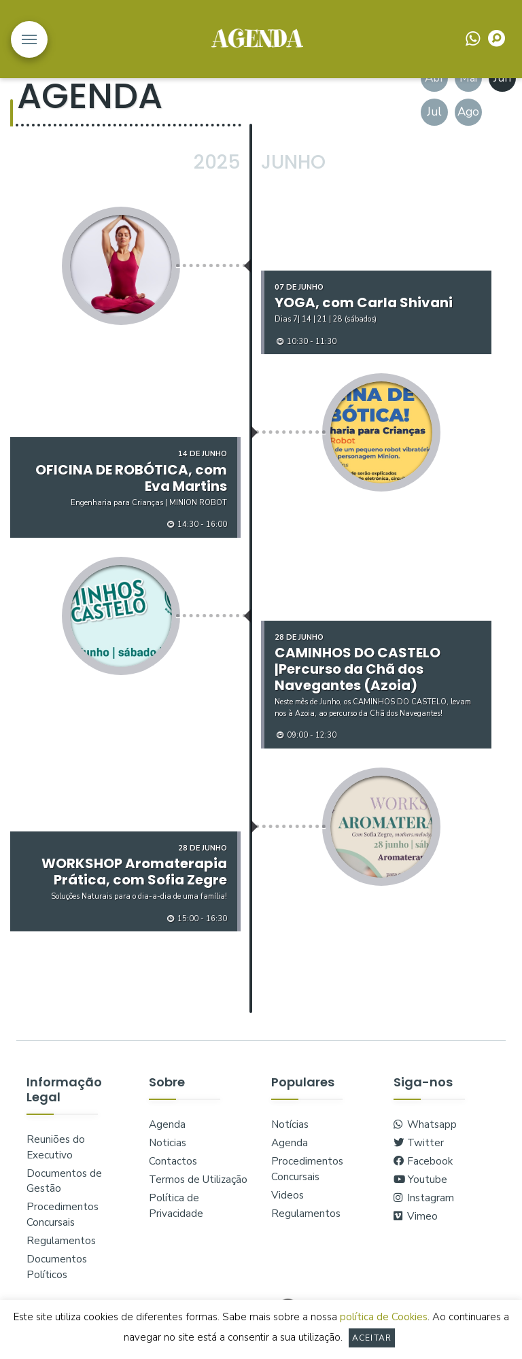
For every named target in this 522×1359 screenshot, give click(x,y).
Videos (287, 1195)
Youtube (420, 1179)
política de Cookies (384, 1317)
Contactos (173, 1161)
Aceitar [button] (372, 1337)
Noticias (167, 1143)
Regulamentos (61, 1241)
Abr (435, 78)
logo (257, 38)
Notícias (290, 1124)
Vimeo (416, 1216)
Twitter (419, 1143)
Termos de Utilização (198, 1179)
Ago (468, 112)
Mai (468, 78)
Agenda (167, 1124)
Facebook (423, 1161)
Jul (434, 112)
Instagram (424, 1198)
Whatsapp (425, 1124)
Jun (502, 78)
